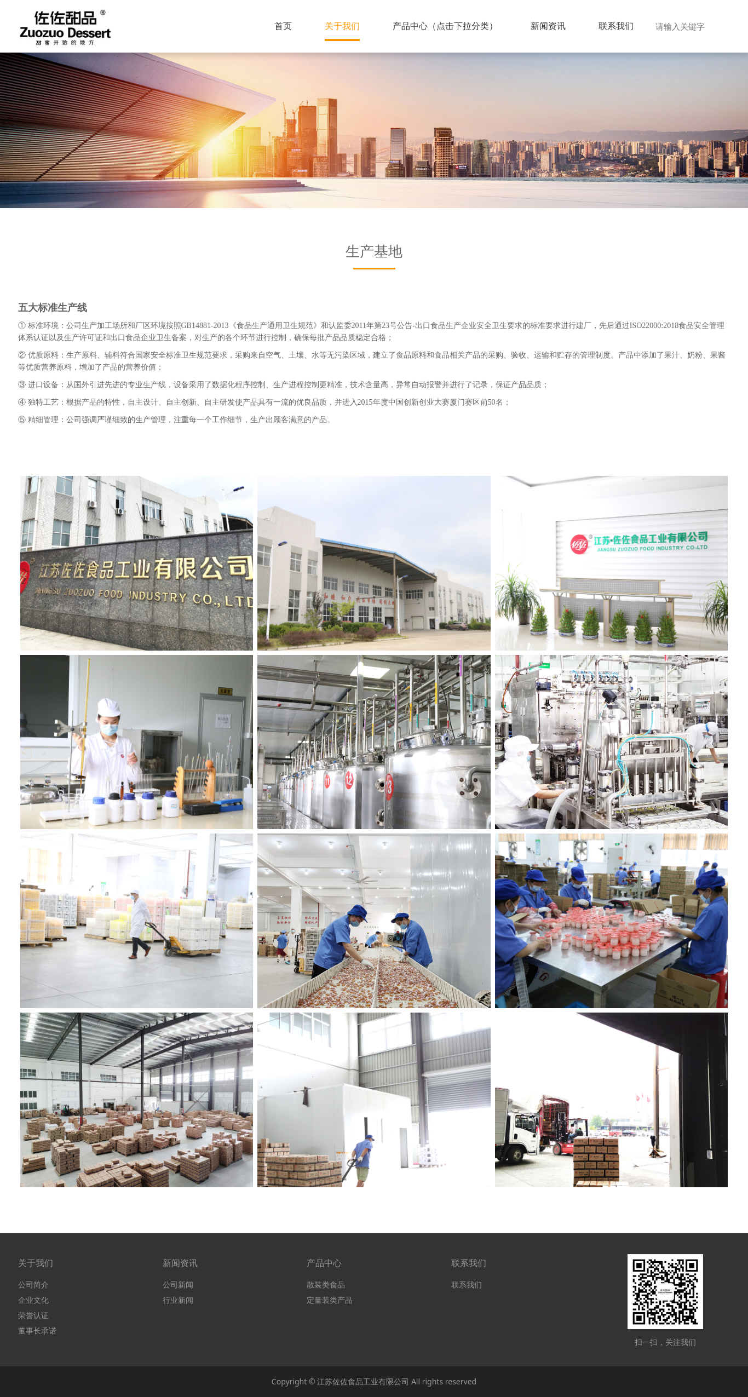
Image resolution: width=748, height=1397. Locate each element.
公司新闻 (178, 1284)
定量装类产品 (330, 1300)
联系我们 (616, 26)
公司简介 (33, 1284)
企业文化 (33, 1300)
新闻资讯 (548, 26)
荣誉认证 (33, 1315)
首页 (283, 26)
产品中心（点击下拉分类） (445, 26)
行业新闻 (178, 1300)
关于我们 (342, 26)
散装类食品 (326, 1284)
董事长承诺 (37, 1330)
